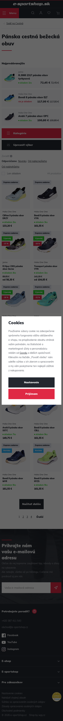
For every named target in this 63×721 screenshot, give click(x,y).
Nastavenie (31, 382)
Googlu (23, 353)
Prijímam (31, 394)
